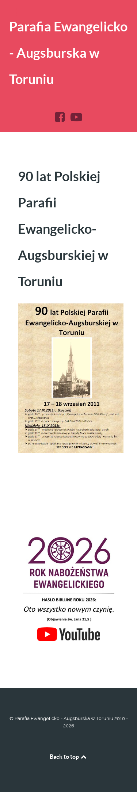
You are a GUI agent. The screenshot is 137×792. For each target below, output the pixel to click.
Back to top (69, 756)
